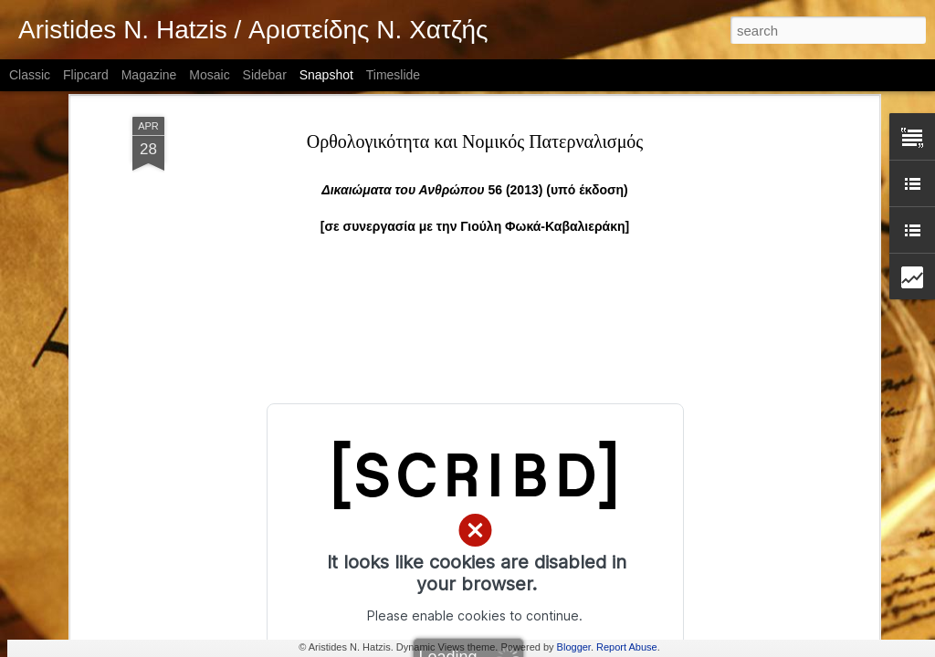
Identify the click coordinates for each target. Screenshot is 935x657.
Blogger (574, 646)
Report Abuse (626, 646)
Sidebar (265, 75)
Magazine (149, 75)
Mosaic (209, 75)
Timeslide (393, 75)
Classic (29, 75)
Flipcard (86, 75)
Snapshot (326, 75)
